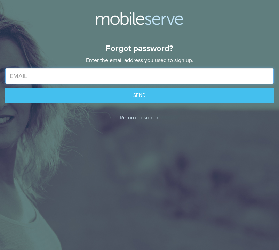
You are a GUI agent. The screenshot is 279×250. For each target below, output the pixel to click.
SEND (139, 95)
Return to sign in (140, 117)
